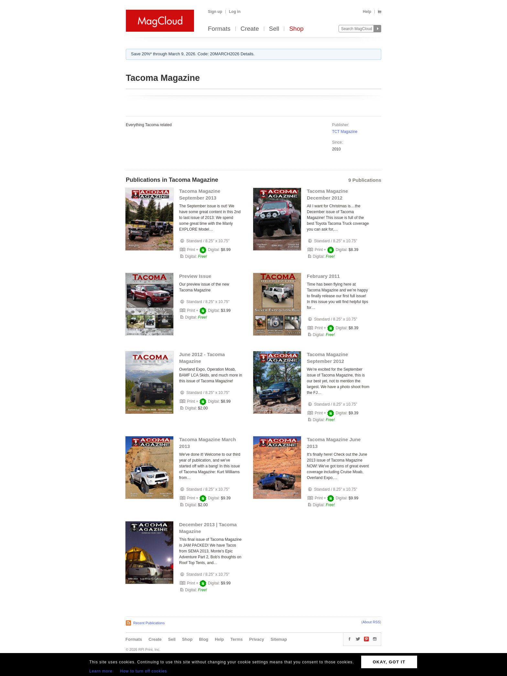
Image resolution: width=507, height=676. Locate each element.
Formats (219, 29)
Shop (296, 29)
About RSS (371, 622)
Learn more (100, 671)
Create (250, 29)
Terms (236, 639)
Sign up (215, 11)
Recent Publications (149, 623)
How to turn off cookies (143, 671)
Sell (274, 29)
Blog (203, 639)
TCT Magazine (344, 131)
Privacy (256, 639)
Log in (235, 11)
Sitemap (279, 639)
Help (367, 11)
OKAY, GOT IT (389, 662)
